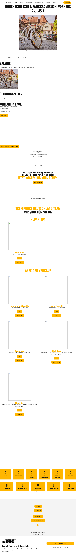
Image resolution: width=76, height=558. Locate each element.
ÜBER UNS (38, 506)
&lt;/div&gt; (38, 330)
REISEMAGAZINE (39, 2)
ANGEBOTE (55, 2)
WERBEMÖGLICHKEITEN (38, 521)
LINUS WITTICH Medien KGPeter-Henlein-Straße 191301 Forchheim (38, 534)
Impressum (11, 555)
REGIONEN (8, 2)
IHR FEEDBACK (38, 516)
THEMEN (48, 2)
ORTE (15, 2)
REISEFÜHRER (29, 2)
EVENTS (22, 2)
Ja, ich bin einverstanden (60, 543)
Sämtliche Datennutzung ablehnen (60, 547)
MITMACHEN (67, 2)
